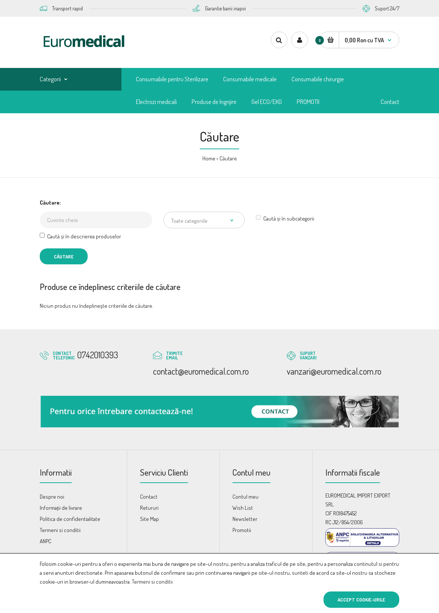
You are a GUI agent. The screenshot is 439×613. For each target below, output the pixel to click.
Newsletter (244, 518)
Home (208, 158)
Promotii (241, 530)
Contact (148, 496)
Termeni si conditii (152, 581)
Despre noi (52, 496)
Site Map (149, 518)
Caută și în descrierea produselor (80, 236)
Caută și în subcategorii (285, 218)
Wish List (242, 507)
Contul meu (245, 496)
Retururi (149, 507)
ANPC (45, 541)
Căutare (228, 158)
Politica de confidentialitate (70, 518)
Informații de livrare (61, 507)
